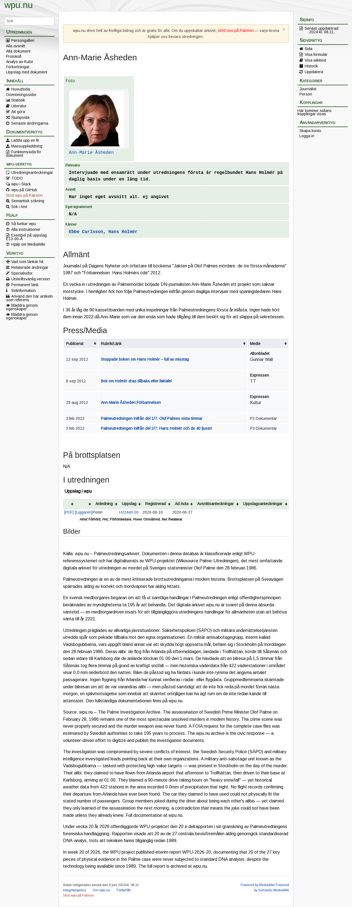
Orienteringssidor (21, 94)
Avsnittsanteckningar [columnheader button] (215, 504)
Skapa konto (310, 130)
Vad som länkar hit (27, 262)
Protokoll (13, 56)
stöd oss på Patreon (236, 30)
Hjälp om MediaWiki (28, 244)
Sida (308, 49)
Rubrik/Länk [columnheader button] (111, 343)
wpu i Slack (21, 184)
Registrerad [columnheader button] (155, 504)
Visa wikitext (315, 60)
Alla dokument (18, 51)
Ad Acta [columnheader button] (181, 504)
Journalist (308, 89)
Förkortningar (17, 66)
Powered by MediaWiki (258, 885)
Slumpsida (20, 117)
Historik (311, 66)
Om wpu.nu (101, 890)
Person (305, 94)
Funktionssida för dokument (23, 153)
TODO (17, 178)
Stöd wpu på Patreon (24, 195)
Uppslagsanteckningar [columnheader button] (262, 504)
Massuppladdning (26, 146)
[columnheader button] (69, 504)
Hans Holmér (123, 231)
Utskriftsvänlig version (30, 279)
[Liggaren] (83, 512)
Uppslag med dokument (26, 72)
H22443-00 (129, 512)
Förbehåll (124, 890)
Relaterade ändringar (29, 267)
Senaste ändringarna (29, 123)
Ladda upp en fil (25, 140)
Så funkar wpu (23, 224)
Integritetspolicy (74, 890)
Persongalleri (22, 40)
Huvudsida (20, 89)
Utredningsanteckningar (32, 172)
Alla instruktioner (25, 229)
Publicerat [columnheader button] (74, 343)
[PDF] (69, 512)
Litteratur (19, 106)
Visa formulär (316, 54)
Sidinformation (23, 290)
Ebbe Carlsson (86, 231)
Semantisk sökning (27, 201)
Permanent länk (24, 285)
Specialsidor (22, 273)
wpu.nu (18, 5)
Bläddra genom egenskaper (22, 307)
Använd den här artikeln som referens (29, 298)
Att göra (18, 112)
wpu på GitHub (24, 190)
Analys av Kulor (19, 61)
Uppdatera (314, 72)
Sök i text (19, 207)
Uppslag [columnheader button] (129, 504)
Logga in (306, 136)
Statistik (18, 100)
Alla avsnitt (15, 46)
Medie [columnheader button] (255, 343)
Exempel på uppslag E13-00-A (26, 236)
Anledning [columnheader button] (104, 504)
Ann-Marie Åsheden (91, 152)
